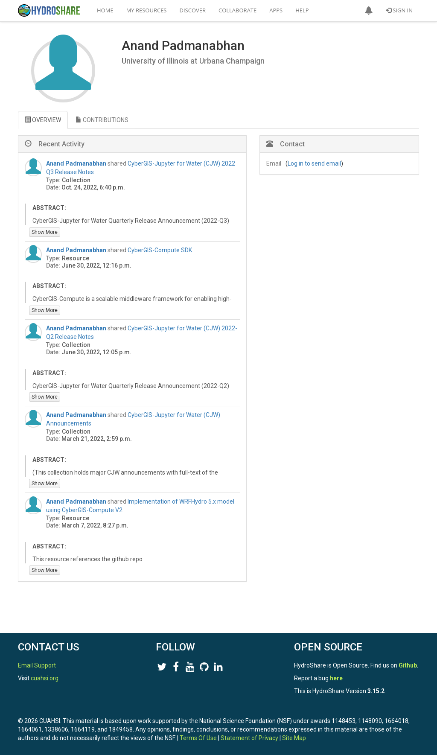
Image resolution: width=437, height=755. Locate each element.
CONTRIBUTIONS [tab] (102, 120)
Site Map (294, 738)
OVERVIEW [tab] (43, 120)
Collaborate (237, 10)
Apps (276, 10)
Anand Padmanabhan (76, 163)
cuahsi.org (44, 678)
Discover (193, 10)
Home (105, 10)
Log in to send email (314, 163)
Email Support (37, 665)
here (336, 678)
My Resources (146, 10)
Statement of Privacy (249, 738)
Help (302, 10)
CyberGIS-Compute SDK (160, 250)
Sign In (399, 10)
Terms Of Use (198, 738)
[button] (368, 10)
